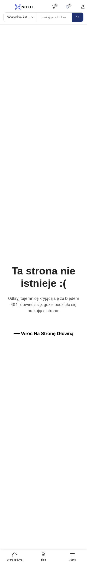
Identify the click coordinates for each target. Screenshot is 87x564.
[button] (55, 7)
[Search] (77, 17)
